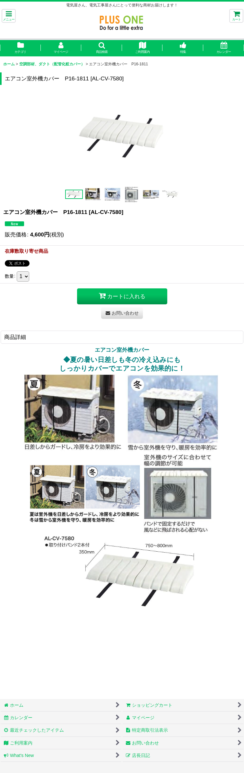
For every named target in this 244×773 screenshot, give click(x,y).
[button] (9, 16)
